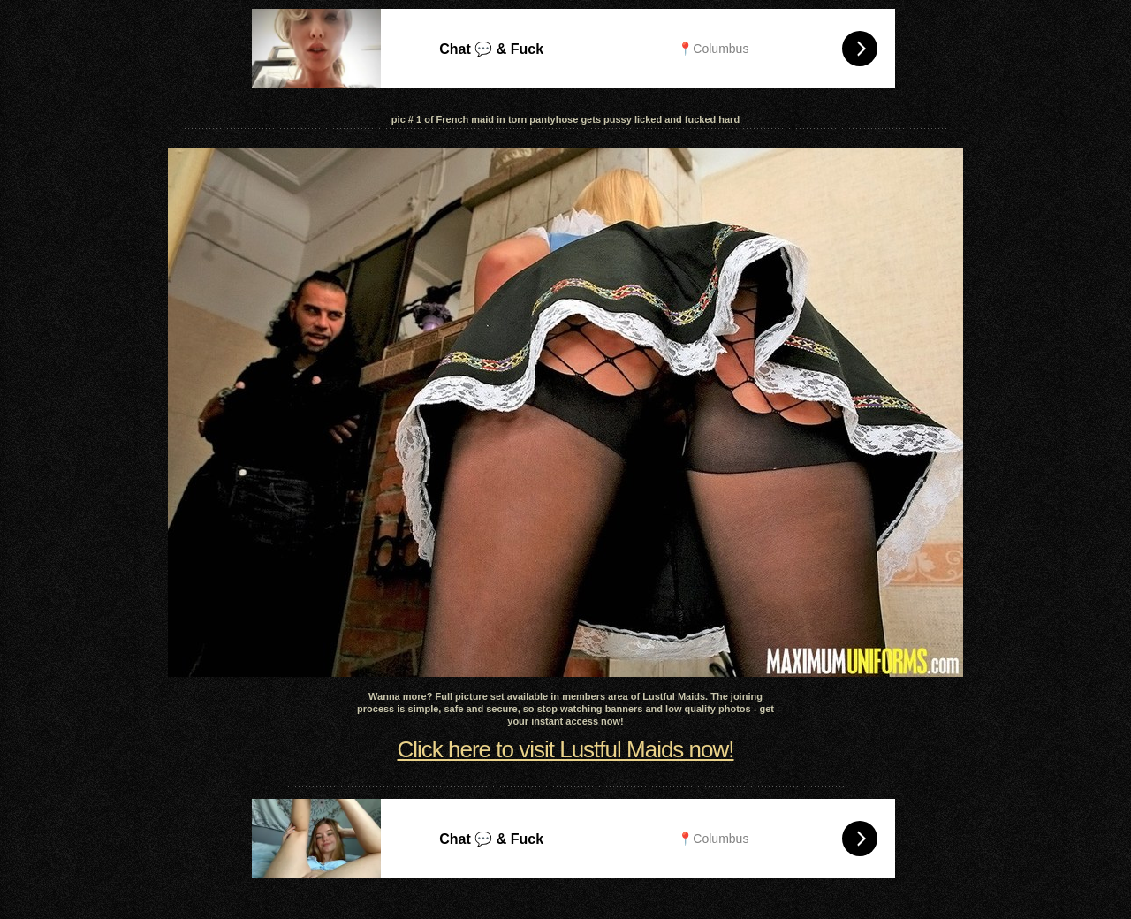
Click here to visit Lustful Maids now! (565, 749)
